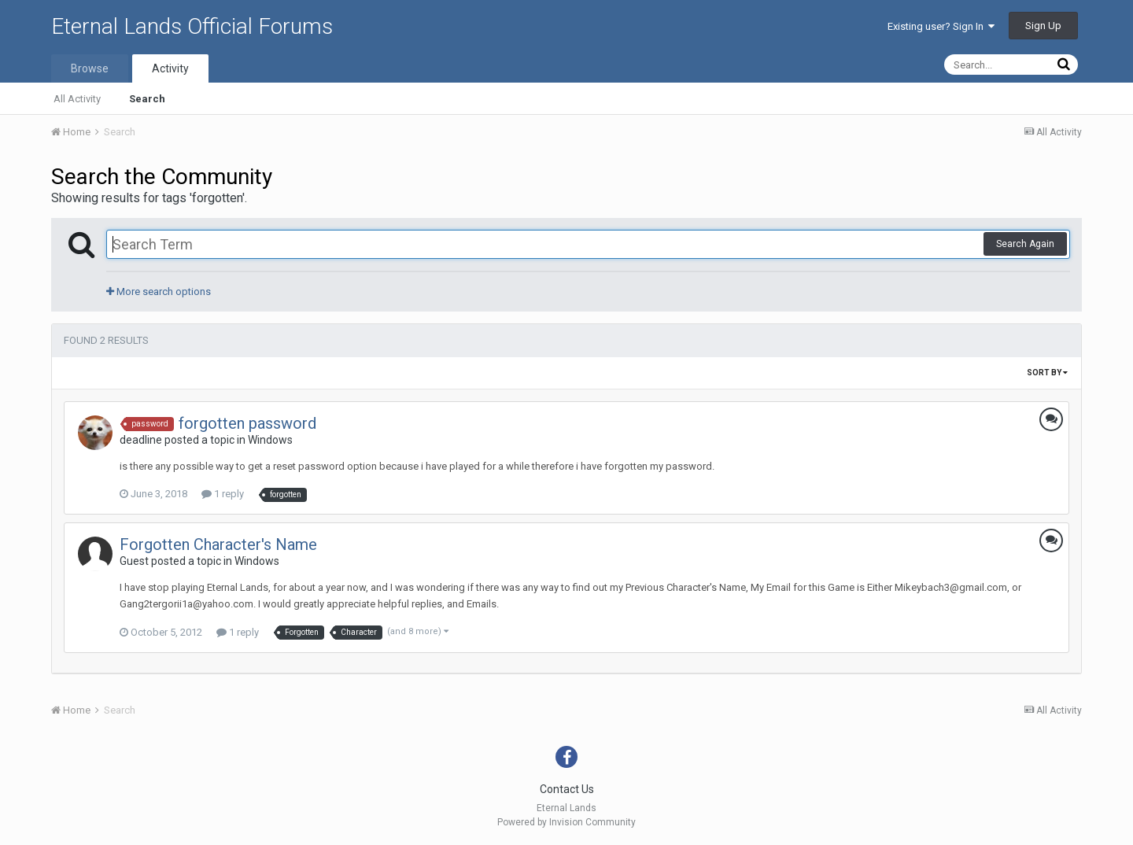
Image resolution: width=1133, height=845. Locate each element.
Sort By (1047, 372)
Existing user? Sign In (941, 26)
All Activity (77, 99)
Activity (170, 68)
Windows (270, 440)
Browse (90, 68)
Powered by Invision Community (566, 822)
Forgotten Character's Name (218, 544)
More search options (158, 291)
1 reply (222, 494)
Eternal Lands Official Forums (192, 26)
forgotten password (247, 423)
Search (147, 99)
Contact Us (567, 789)
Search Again (1025, 243)
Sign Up (1043, 25)
